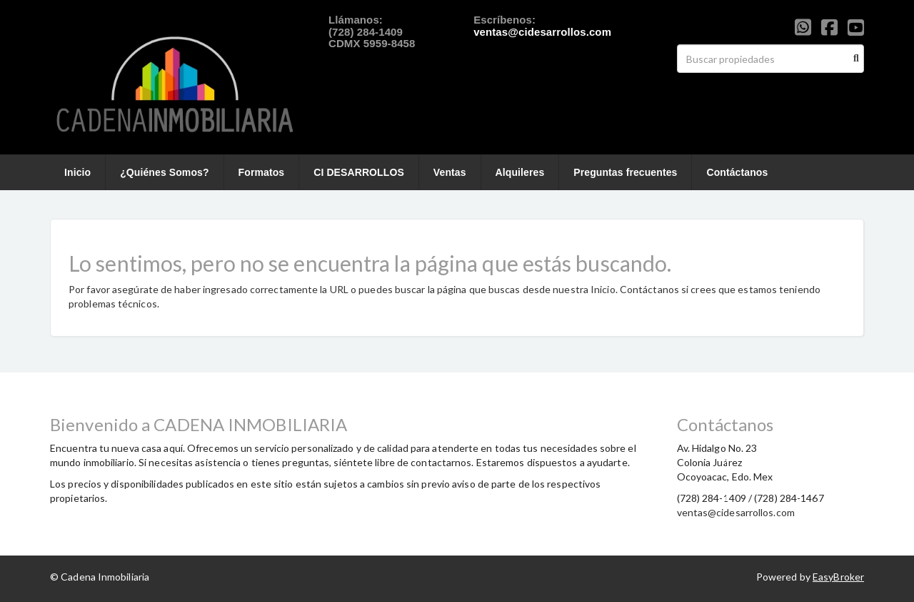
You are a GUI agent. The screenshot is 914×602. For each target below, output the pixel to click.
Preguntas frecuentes (625, 172)
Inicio (77, 172)
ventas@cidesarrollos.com (542, 32)
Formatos (261, 172)
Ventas (449, 172)
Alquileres (520, 172)
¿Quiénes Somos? (164, 172)
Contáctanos (737, 172)
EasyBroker (838, 577)
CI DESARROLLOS (358, 172)
